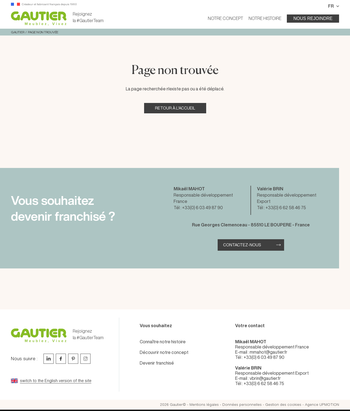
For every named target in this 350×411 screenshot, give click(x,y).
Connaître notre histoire (163, 341)
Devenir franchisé (157, 363)
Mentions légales (204, 404)
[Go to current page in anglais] (63, 380)
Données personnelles (242, 404)
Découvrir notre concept (164, 352)
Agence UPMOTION (322, 404)
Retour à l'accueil (175, 108)
